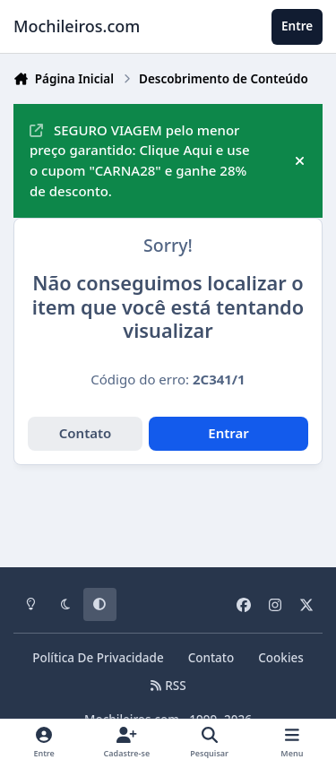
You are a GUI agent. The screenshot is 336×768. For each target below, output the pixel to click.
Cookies (281, 658)
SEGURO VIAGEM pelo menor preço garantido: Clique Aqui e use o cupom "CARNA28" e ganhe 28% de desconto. (140, 160)
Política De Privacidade (98, 658)
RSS (167, 685)
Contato (85, 433)
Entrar (228, 433)
